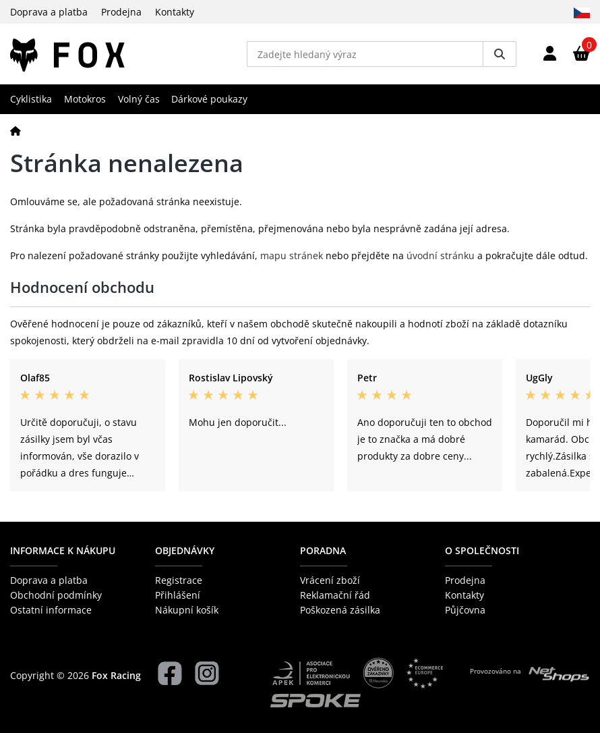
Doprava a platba (49, 11)
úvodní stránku (441, 255)
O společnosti (482, 550)
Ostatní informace (51, 609)
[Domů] (15, 130)
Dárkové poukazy (209, 98)
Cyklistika (31, 98)
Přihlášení (177, 595)
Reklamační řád (335, 595)
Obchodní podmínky (56, 595)
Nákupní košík (186, 609)
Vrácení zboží (330, 580)
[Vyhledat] (499, 54)
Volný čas (139, 98)
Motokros (85, 98)
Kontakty (174, 11)
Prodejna (121, 11)
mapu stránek (291, 255)
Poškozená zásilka (340, 609)
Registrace (178, 580)
